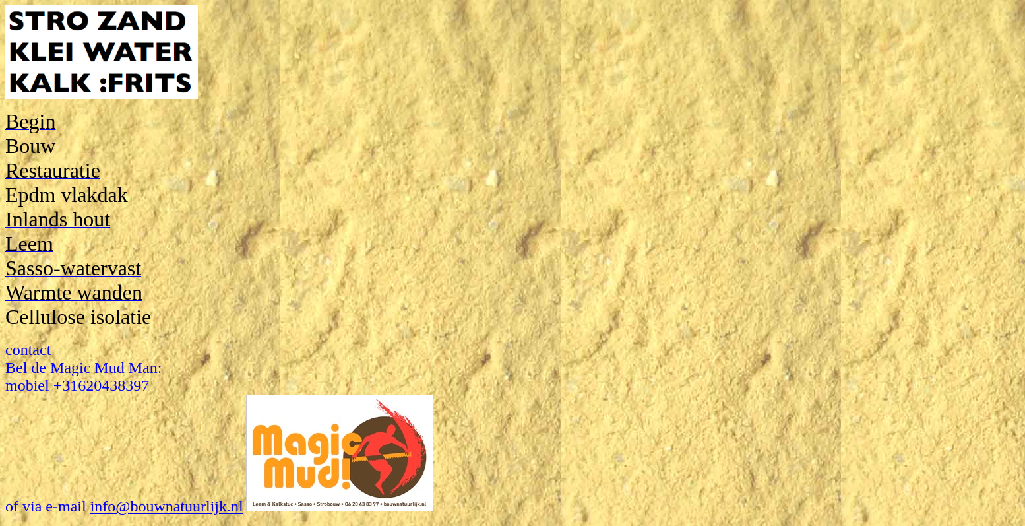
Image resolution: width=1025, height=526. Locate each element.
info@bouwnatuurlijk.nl (166, 506)
